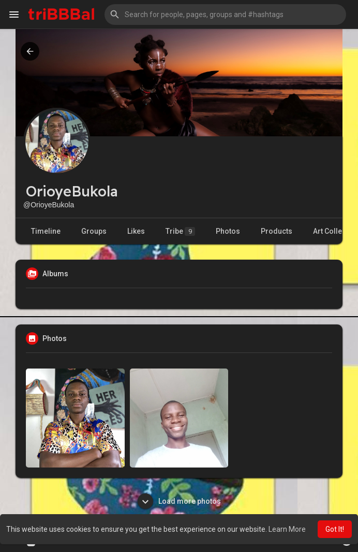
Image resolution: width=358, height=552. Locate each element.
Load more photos (179, 501)
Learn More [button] (287, 529)
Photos (228, 231)
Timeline (46, 231)
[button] (225, 14)
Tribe (180, 231)
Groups (94, 231)
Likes (136, 231)
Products (276, 231)
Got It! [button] (334, 529)
